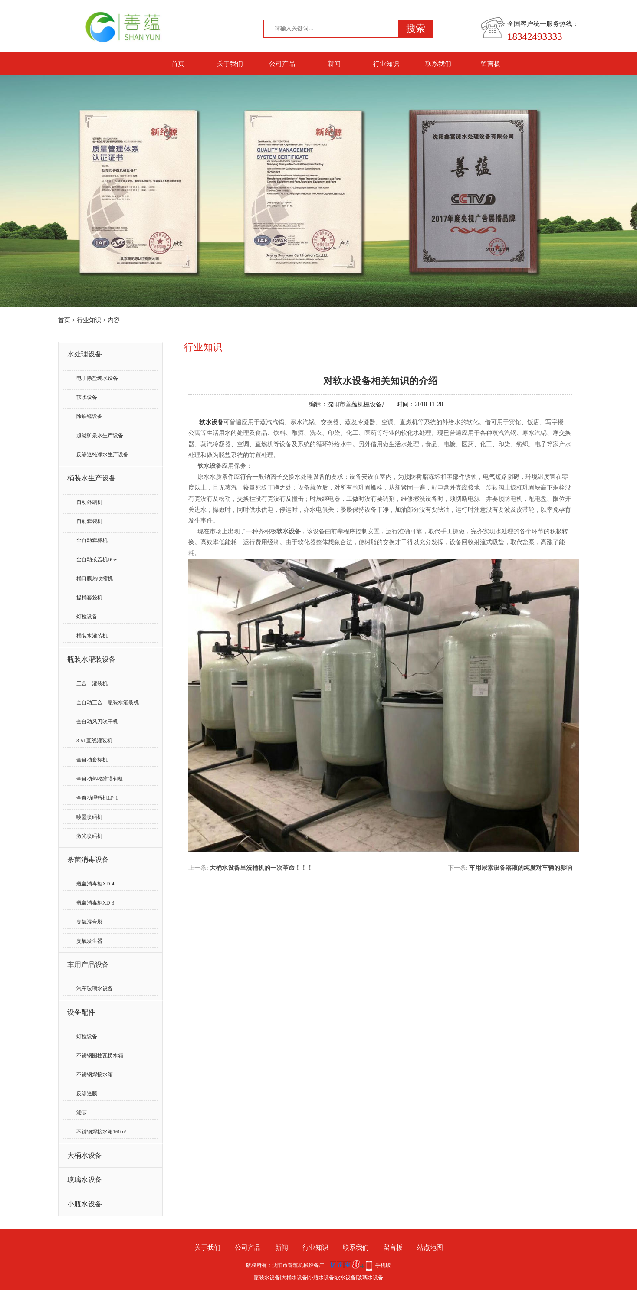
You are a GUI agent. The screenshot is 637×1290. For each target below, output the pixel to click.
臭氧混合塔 (89, 922)
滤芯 (81, 1113)
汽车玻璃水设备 (94, 989)
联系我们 (438, 63)
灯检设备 (86, 617)
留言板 (490, 63)
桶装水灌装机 (92, 636)
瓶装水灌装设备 (91, 659)
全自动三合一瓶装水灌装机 (107, 702)
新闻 (334, 63)
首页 (177, 63)
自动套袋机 (89, 521)
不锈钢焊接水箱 (94, 1074)
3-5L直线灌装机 (94, 741)
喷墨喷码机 (89, 817)
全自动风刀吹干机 (97, 721)
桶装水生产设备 (91, 478)
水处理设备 (84, 354)
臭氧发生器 (89, 941)
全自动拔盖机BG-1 (97, 559)
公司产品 (282, 63)
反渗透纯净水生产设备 (102, 454)
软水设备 (86, 397)
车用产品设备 (88, 964)
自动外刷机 (89, 502)
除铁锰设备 (89, 416)
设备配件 (81, 1012)
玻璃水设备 (84, 1179)
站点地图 (430, 1247)
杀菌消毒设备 (88, 859)
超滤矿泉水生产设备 (99, 435)
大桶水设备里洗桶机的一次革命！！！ (261, 868)
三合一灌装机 (92, 683)
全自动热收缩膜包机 (99, 779)
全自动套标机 (92, 540)
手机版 (383, 1265)
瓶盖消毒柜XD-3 (95, 903)
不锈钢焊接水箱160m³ (101, 1132)
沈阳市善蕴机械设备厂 (357, 404)
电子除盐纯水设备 (97, 378)
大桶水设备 (84, 1155)
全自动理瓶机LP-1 (97, 798)
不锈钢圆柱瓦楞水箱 (99, 1055)
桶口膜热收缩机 (94, 578)
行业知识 (386, 63)
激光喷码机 (89, 836)
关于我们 (230, 63)
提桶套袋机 (89, 597)
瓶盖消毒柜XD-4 (95, 884)
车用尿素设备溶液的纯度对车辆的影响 (520, 868)
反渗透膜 (86, 1094)
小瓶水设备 (84, 1204)
